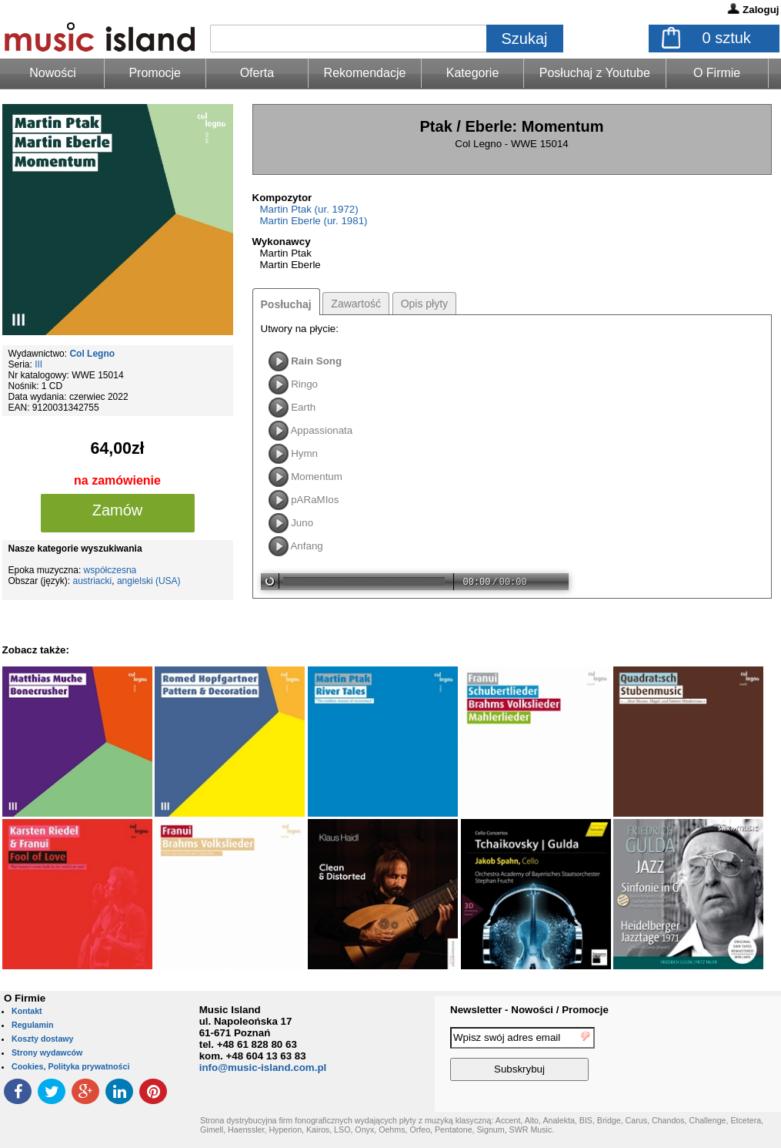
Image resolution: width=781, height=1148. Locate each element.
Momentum (316, 476)
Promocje (154, 72)
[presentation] (718, 1056)
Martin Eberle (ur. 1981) (314, 221)
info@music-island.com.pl (263, 1067)
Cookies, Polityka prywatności (70, 1066)
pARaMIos (315, 499)
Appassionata (321, 430)
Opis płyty (424, 303)
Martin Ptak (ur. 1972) (309, 209)
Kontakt (27, 1010)
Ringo (304, 384)
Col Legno (92, 353)
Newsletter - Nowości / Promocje (529, 1009)
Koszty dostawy (43, 1038)
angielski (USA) (149, 581)
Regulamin (32, 1024)
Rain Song (316, 361)
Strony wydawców (47, 1052)
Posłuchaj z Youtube (594, 72)
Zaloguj (761, 9)
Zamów (117, 510)
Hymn (304, 453)
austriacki (92, 581)
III (38, 364)
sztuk (727, 37)
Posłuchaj (286, 304)
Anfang (306, 546)
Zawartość (356, 303)
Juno (302, 523)
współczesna (110, 570)
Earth (303, 407)
